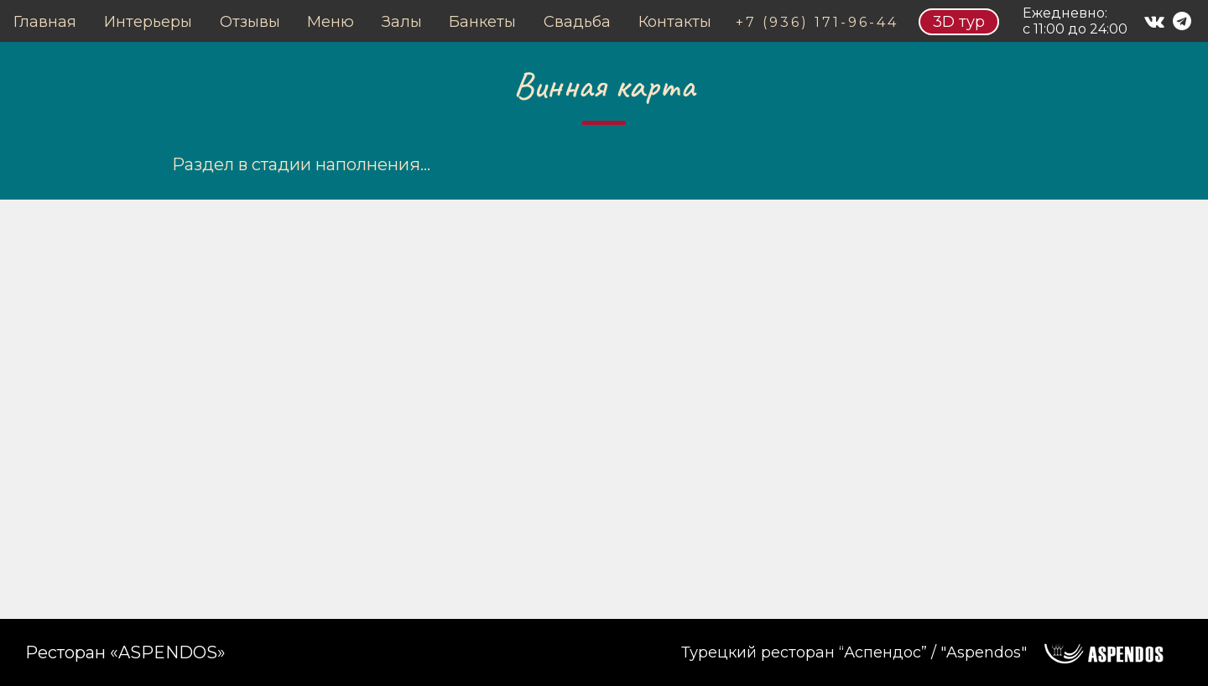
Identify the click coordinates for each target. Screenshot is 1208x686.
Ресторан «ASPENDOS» (125, 652)
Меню (330, 22)
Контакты (674, 22)
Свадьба (577, 22)
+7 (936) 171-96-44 (817, 22)
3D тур (959, 22)
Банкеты (482, 22)
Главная (44, 22)
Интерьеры (148, 22)
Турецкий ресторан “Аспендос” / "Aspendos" (854, 652)
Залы (402, 22)
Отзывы (250, 22)
